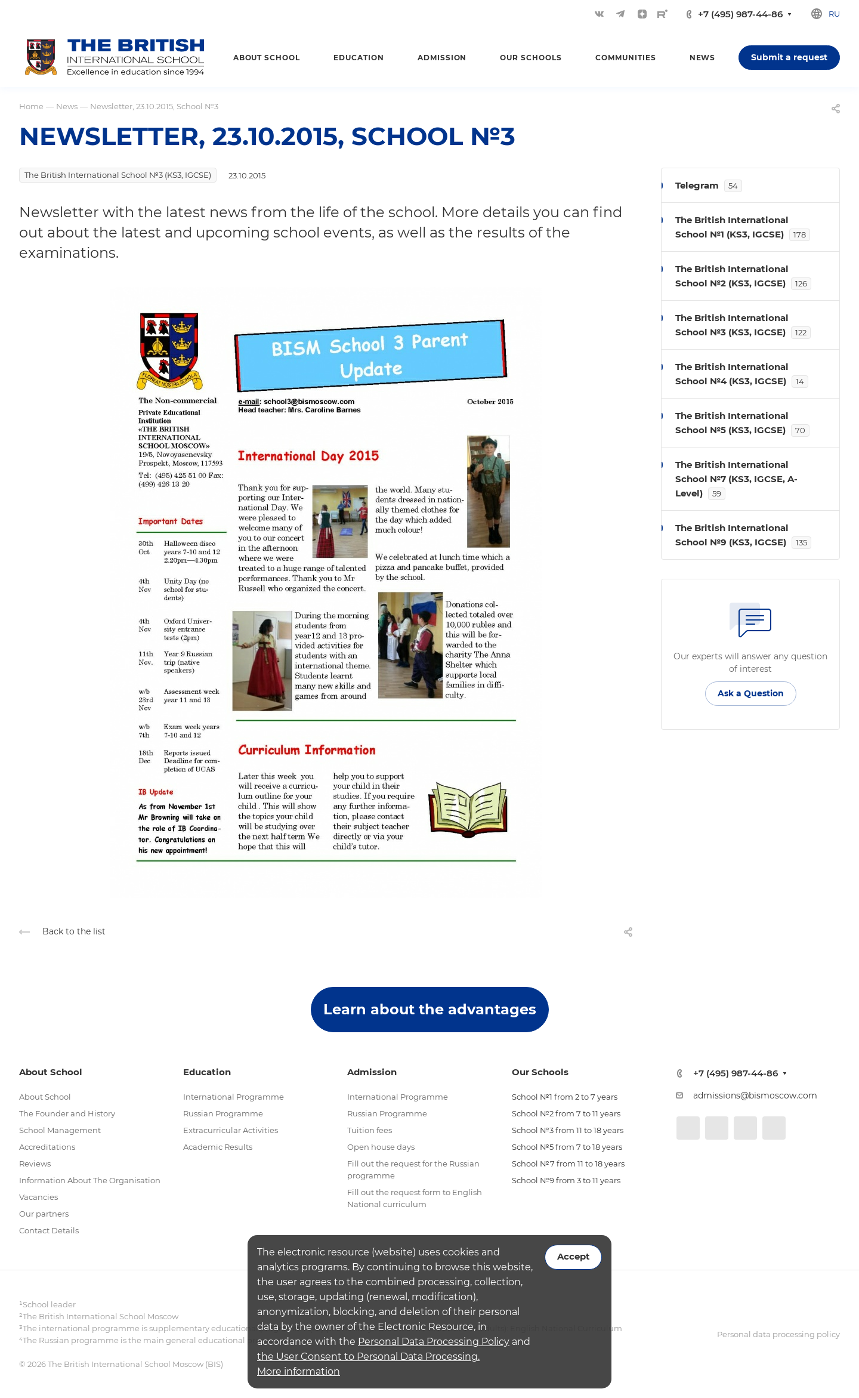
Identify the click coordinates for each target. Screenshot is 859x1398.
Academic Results (217, 1147)
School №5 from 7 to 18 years (567, 1147)
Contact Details (49, 1230)
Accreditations (47, 1147)
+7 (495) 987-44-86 (740, 14)
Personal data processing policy (778, 1334)
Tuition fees (369, 1130)
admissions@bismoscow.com (755, 1095)
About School (45, 1096)
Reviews (35, 1163)
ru (834, 13)
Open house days (381, 1147)
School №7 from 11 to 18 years (568, 1163)
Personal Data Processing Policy (433, 1341)
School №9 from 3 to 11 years (566, 1180)
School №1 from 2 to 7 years (564, 1096)
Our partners (44, 1213)
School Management (60, 1130)
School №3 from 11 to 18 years (567, 1130)
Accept (573, 1256)
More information (298, 1371)
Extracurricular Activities (230, 1130)
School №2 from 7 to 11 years (566, 1113)
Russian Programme (223, 1113)
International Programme (233, 1096)
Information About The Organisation (89, 1180)
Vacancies (38, 1197)
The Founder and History (67, 1113)
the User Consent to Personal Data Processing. (368, 1356)
